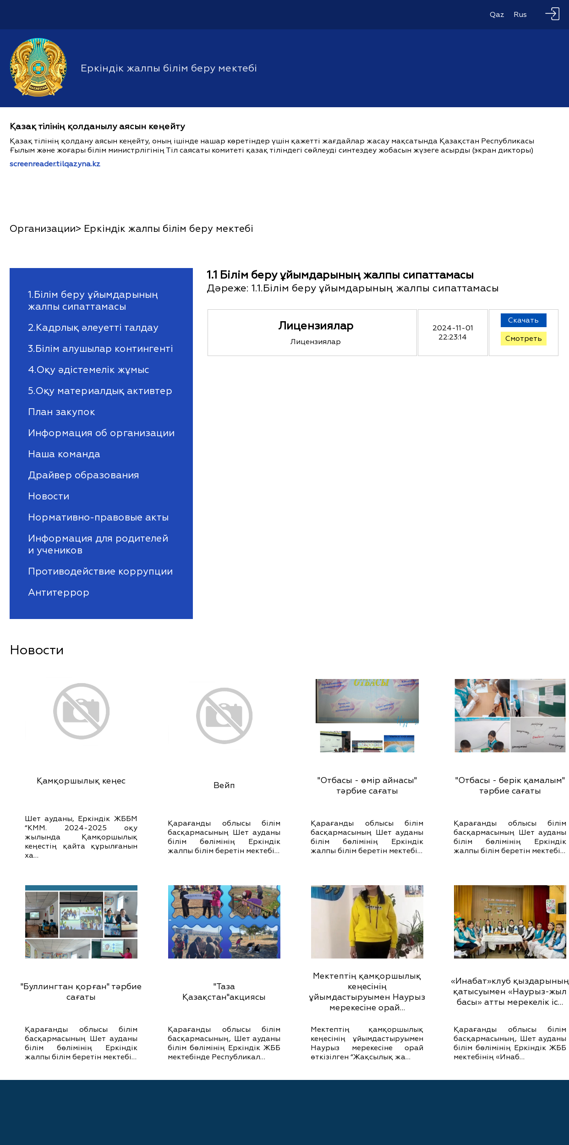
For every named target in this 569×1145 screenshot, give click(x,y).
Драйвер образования (83, 475)
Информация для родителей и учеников (98, 544)
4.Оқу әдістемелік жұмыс (88, 370)
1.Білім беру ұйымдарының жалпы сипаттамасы (93, 300)
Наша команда (64, 454)
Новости (48, 496)
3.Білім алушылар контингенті (100, 349)
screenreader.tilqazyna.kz (55, 164)
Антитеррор (58, 592)
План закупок (61, 412)
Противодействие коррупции (100, 571)
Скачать (523, 320)
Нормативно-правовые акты (98, 517)
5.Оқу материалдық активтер (100, 391)
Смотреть (523, 338)
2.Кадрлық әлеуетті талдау (93, 328)
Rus (520, 14)
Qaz (497, 14)
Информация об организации (101, 433)
